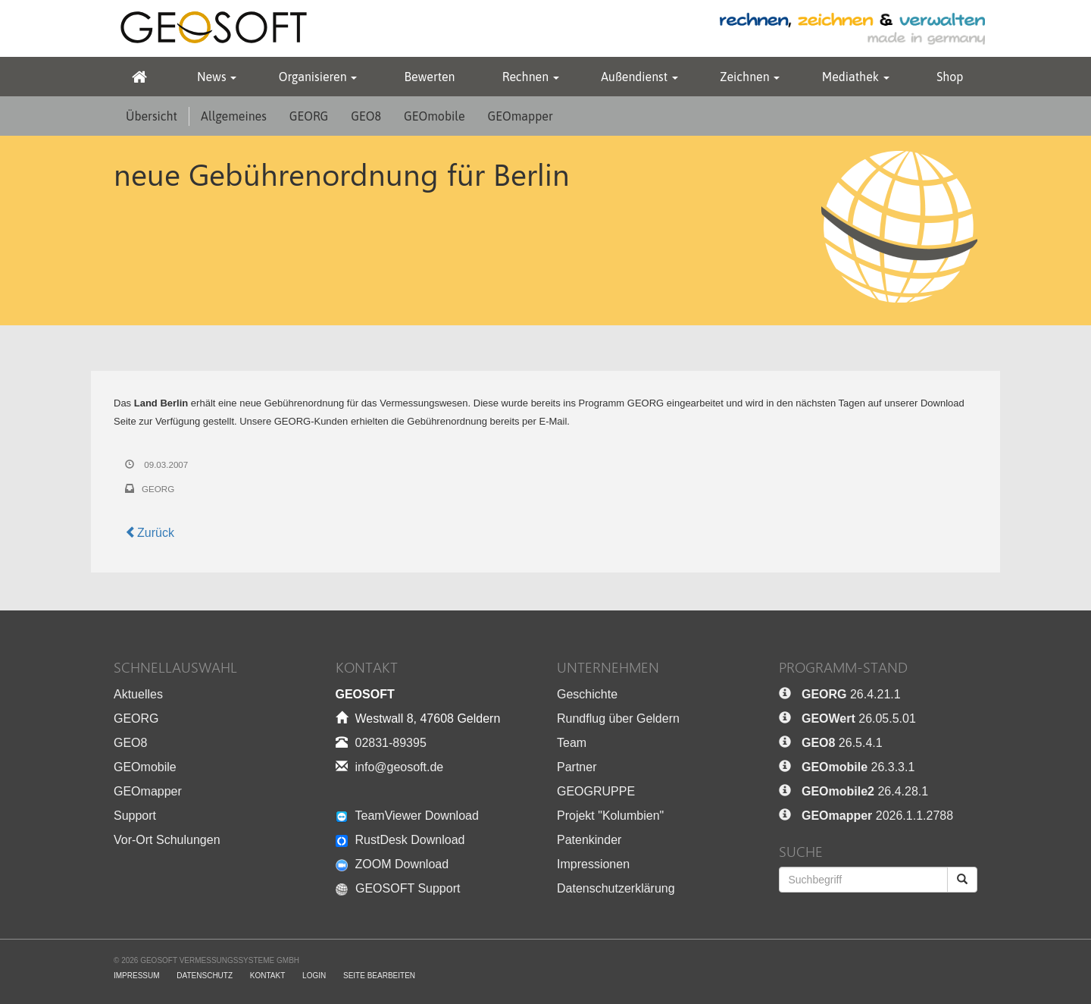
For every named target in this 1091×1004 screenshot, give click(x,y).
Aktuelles (138, 694)
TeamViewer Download (407, 815)
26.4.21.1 (851, 694)
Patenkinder (589, 839)
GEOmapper (520, 116)
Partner (576, 767)
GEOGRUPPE (596, 791)
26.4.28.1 (865, 791)
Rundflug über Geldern (618, 718)
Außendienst (639, 76)
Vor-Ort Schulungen (167, 839)
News (216, 76)
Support (135, 815)
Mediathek (855, 76)
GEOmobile (434, 116)
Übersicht (151, 116)
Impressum (137, 975)
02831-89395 (391, 742)
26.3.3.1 (858, 767)
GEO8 (366, 116)
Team (571, 742)
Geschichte (587, 694)
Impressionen (593, 864)
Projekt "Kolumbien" (610, 815)
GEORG (309, 116)
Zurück (149, 532)
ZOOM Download (392, 864)
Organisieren (318, 76)
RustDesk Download (400, 839)
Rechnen (530, 76)
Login (314, 975)
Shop (949, 76)
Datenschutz (205, 975)
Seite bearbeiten (379, 975)
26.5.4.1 (842, 742)
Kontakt (267, 975)
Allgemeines (234, 116)
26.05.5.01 (859, 718)
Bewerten (430, 76)
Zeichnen (750, 76)
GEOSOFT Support (398, 888)
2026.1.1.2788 (877, 815)
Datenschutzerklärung (616, 888)
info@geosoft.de (399, 767)
